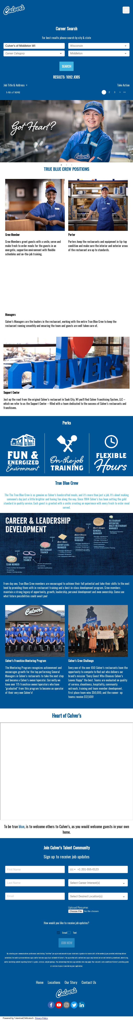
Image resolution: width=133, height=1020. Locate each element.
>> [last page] (124, 92)
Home (40, 982)
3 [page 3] (114, 92)
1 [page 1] (104, 92)
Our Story (71, 982)
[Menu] (126, 10)
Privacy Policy (41, 1018)
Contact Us (89, 982)
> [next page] (120, 92)
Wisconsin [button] (76, 45)
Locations (54, 982)
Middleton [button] (76, 53)
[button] (34, 53)
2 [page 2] (109, 92)
